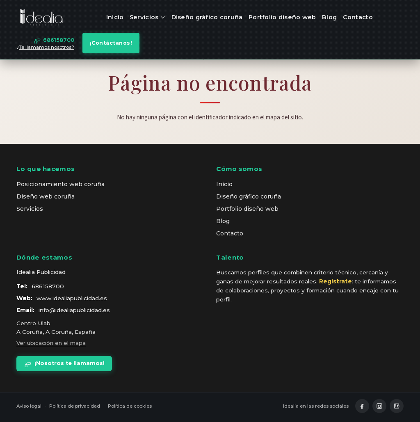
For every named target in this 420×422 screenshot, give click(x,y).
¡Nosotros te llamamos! (64, 363)
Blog (329, 17)
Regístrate (335, 281)
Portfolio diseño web (282, 17)
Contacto (358, 17)
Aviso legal (28, 406)
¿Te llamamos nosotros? (45, 47)
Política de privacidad (74, 406)
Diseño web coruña (45, 196)
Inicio (115, 17)
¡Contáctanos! (111, 43)
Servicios (147, 17)
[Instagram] (379, 406)
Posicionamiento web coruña (60, 184)
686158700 (48, 286)
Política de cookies (130, 406)
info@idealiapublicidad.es (74, 310)
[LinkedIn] (397, 406)
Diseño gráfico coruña (207, 17)
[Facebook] (362, 406)
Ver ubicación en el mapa (51, 343)
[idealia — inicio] (41, 17)
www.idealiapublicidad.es (72, 298)
